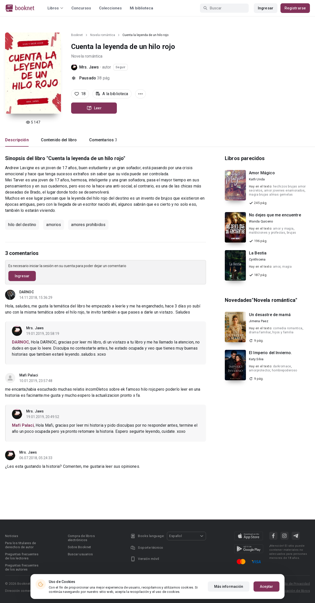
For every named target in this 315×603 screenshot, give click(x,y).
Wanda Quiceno (261, 221)
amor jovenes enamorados (284, 190)
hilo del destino (22, 224)
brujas (291, 232)
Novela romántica (102, 35)
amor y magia (283, 228)
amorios (53, 224)
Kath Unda (257, 179)
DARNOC (26, 292)
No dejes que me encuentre (275, 215)
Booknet (77, 35)
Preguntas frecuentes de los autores (21, 567)
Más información (228, 586)
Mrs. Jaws (89, 67)
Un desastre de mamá (270, 314)
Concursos (81, 8)
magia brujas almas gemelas (271, 194)
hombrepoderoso (284, 370)
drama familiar (260, 332)
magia (287, 266)
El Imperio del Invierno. (270, 352)
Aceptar (266, 586)
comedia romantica (288, 328)
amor (277, 266)
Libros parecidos (245, 158)
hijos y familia (282, 332)
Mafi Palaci (28, 375)
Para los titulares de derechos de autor (20, 545)
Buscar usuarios (80, 554)
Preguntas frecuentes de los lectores (21, 556)
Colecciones (110, 8)
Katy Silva (256, 359)
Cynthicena (257, 259)
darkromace (282, 366)
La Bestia (257, 253)
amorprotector (259, 370)
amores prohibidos (88, 224)
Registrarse (295, 8)
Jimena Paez (258, 321)
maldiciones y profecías (267, 232)
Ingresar (265, 8)
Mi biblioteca (141, 8)
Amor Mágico (262, 172)
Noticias (11, 536)
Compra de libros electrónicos (81, 538)
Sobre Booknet (79, 547)
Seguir (120, 67)
